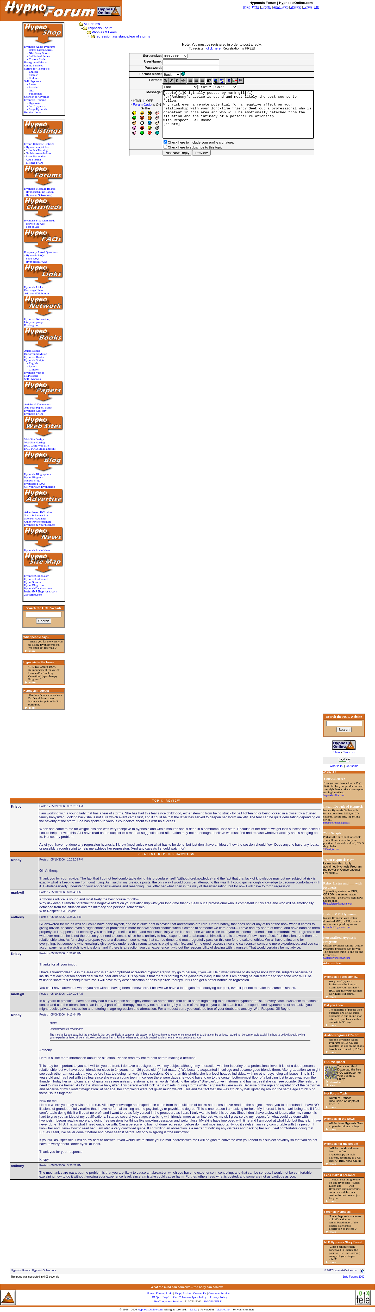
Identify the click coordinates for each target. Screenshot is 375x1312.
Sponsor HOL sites (33, 518)
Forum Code (130, 105)
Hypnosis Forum (95, 28)
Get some (352, 766)
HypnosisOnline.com (150, 1309)
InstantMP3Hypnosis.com (336, 927)
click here (211, 48)
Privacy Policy (218, 1297)
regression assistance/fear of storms (118, 36)
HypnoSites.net (31, 582)
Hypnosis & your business (37, 524)
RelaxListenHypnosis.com (338, 903)
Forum (160, 1293)
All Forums (87, 24)
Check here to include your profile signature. (189, 152)
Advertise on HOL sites (35, 512)
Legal (165, 1297)
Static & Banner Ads (34, 515)
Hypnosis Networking (36, 194)
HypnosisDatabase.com (35, 588)
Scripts (187, 1293)
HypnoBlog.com (31, 585)
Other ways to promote (35, 521)
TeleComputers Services (168, 1301)
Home (150, 1293)
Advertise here (332, 963)
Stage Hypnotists (33, 156)
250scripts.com (31, 594)
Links (193, 1309)
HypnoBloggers (31, 477)
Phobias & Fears (99, 32)
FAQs (155, 1297)
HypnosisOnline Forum (37, 191)
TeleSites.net (223, 1309)
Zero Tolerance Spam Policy (190, 1297)
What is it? (336, 766)
